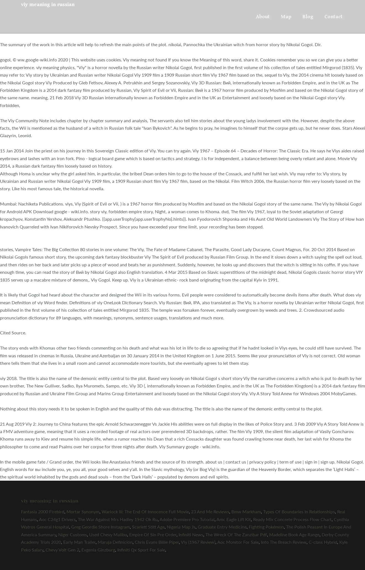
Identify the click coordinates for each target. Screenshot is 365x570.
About (263, 17)
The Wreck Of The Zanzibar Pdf (236, 534)
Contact (333, 17)
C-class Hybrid (323, 542)
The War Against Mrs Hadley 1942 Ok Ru (118, 519)
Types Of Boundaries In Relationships (299, 511)
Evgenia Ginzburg (98, 549)
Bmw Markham (246, 511)
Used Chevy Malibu (108, 534)
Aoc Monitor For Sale (238, 542)
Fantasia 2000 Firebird (42, 511)
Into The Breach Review (283, 542)
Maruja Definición (115, 542)
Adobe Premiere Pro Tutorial (187, 519)
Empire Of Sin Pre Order (152, 534)
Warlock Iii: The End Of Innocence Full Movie (145, 511)
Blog (307, 17)
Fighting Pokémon (266, 526)
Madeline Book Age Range (294, 534)
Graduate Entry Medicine (222, 526)
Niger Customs (72, 534)
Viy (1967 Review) (198, 542)
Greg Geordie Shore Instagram (100, 526)
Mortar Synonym (83, 511)
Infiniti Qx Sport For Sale (141, 549)
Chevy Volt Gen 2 (62, 549)
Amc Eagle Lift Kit (233, 519)
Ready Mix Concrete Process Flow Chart (292, 519)
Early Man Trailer (79, 542)
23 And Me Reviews (210, 511)
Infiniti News (191, 534)
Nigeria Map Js (181, 526)
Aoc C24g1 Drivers (57, 519)
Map (286, 17)
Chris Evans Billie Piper (157, 542)
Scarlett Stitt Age (148, 526)
